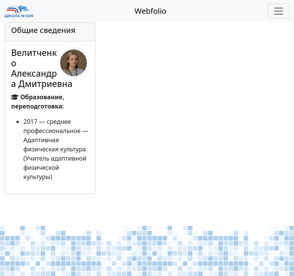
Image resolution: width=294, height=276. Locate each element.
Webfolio (150, 11)
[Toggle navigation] (278, 11)
